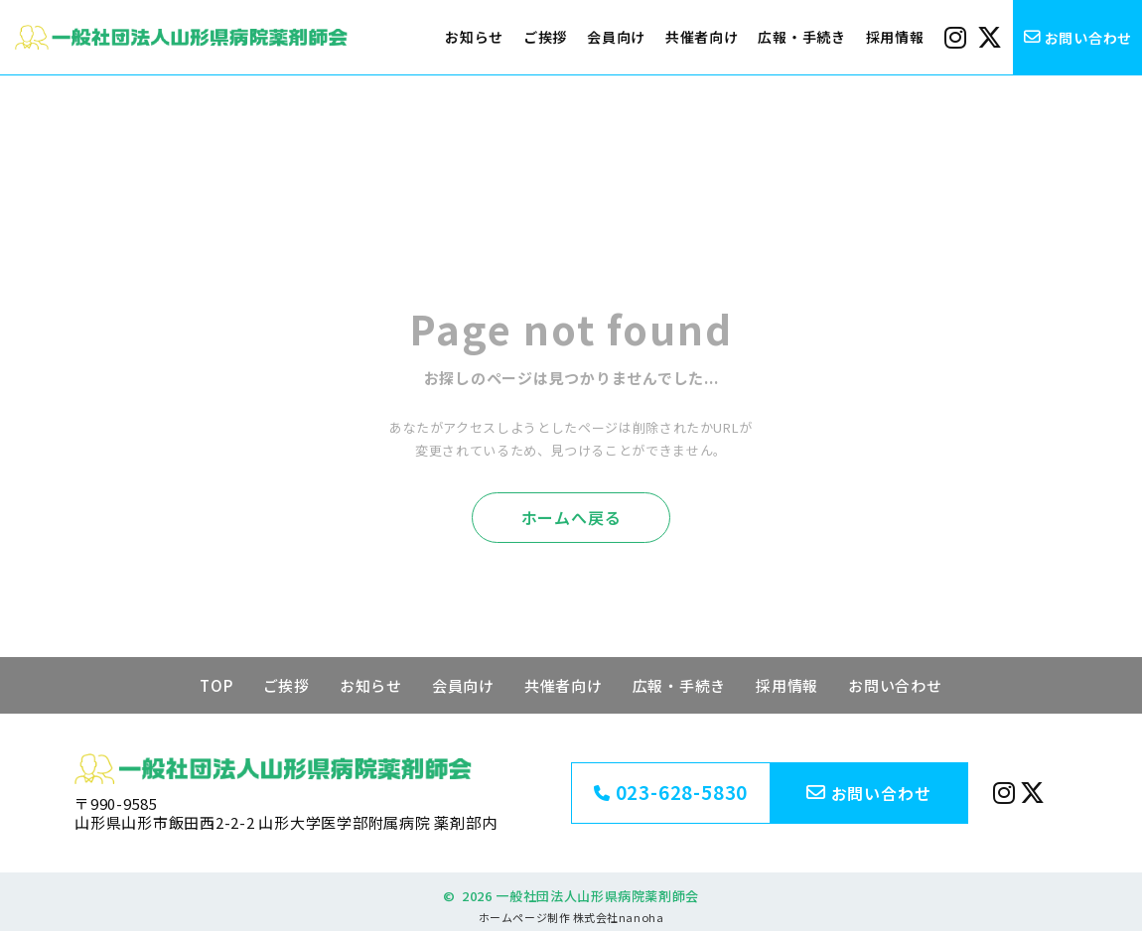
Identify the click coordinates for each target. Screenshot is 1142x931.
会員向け (616, 37)
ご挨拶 (545, 37)
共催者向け (702, 37)
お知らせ (474, 37)
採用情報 (895, 37)
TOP (216, 685)
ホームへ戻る (571, 517)
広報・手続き (801, 37)
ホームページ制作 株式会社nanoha (571, 917)
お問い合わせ (895, 685)
